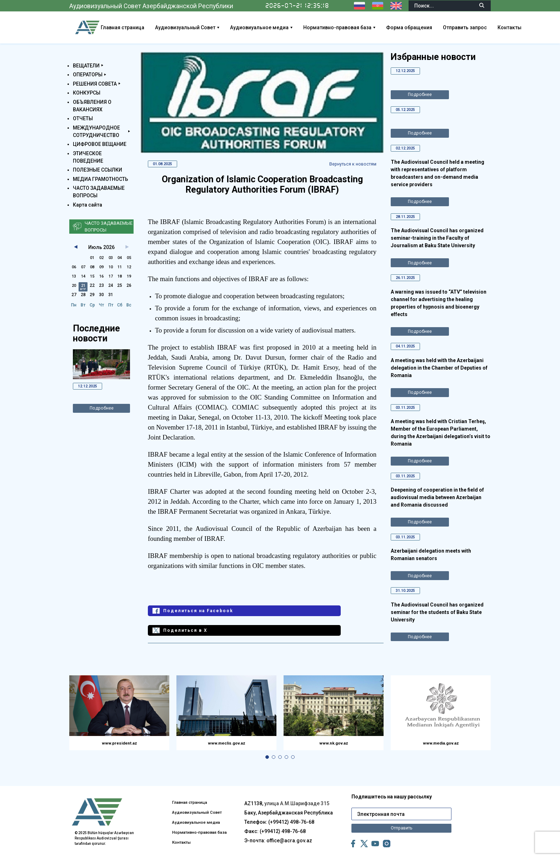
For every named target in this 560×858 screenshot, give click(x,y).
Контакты (538, 27)
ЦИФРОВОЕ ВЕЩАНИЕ (99, 144)
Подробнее (102, 410)
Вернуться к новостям (348, 164)
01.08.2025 (165, 164)
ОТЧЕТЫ (83, 118)
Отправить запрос (493, 27)
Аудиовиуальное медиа (287, 27)
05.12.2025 (407, 111)
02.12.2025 (407, 151)
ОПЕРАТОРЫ (87, 74)
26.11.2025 (407, 283)
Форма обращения (437, 27)
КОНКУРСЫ (86, 93)
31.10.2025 (407, 603)
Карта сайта (87, 205)
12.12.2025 (90, 386)
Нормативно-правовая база (365, 27)
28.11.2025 (407, 221)
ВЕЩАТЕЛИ (86, 65)
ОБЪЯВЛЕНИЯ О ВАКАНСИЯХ (92, 105)
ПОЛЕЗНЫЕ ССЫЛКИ (97, 170)
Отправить (401, 819)
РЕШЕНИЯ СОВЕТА (95, 84)
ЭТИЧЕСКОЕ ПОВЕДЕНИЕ (88, 157)
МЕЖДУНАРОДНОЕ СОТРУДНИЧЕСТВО (96, 131)
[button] (267, 750)
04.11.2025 (407, 353)
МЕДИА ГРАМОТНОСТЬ (100, 179)
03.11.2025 (407, 415)
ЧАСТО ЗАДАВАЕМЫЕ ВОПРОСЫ (99, 191)
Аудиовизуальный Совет (213, 27)
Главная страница (150, 27)
